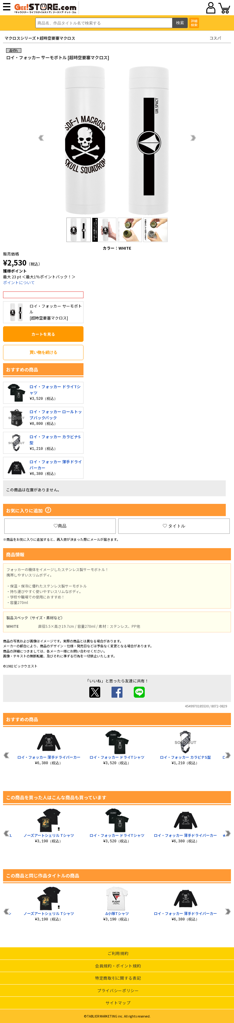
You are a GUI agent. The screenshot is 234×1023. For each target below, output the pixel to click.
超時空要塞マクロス (57, 38)
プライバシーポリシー (118, 990)
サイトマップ (117, 1003)
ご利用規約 (118, 953)
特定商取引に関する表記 (118, 978)
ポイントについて (19, 282)
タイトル (174, 525)
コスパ (215, 38)
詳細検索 (194, 22)
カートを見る (43, 334)
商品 (60, 525)
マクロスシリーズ (20, 38)
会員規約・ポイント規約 (118, 966)
